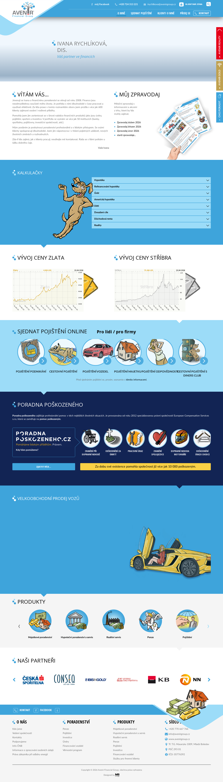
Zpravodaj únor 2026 (128, 131)
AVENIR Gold (219, 78)
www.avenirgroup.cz (179, 739)
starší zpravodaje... (126, 135)
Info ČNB (17, 746)
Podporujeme (19, 742)
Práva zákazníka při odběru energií (30, 754)
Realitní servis (120, 737)
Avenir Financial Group (23, 9)
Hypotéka (99, 180)
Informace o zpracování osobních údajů (33, 750)
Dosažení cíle (101, 212)
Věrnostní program (72, 750)
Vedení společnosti (22, 733)
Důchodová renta (103, 219)
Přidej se (185, 13)
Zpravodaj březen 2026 (129, 127)
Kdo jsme (17, 729)
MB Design (117, 775)
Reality (97, 225)
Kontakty (17, 737)
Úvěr (96, 193)
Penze (66, 729)
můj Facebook (102, 4)
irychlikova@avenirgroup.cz (162, 4)
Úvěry (66, 742)
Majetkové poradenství (125, 729)
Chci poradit (219, 109)
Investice (67, 737)
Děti (96, 206)
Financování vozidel (73, 746)
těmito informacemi (136, 380)
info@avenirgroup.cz (179, 734)
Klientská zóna (193, 4)
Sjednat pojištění (141, 13)
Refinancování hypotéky (106, 186)
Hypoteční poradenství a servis (129, 733)
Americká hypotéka (104, 199)
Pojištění (67, 733)
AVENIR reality (219, 45)
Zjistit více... (43, 466)
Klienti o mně (166, 13)
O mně (121, 13)
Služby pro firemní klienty (126, 759)
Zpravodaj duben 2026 (129, 122)
